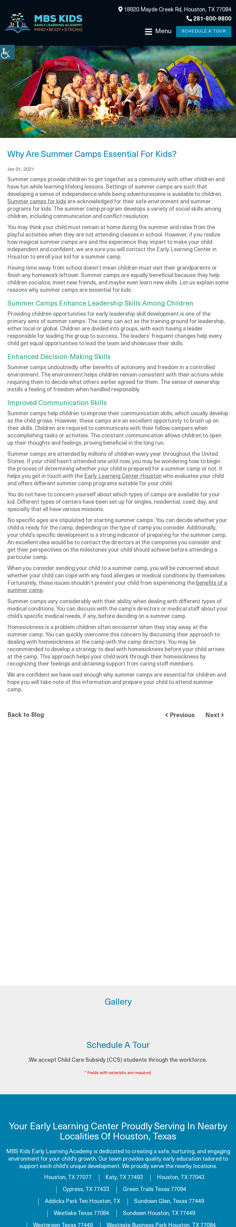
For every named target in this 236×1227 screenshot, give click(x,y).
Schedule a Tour (204, 31)
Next (214, 715)
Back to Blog (25, 715)
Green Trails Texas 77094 (154, 1190)
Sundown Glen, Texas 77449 (169, 1202)
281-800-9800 (209, 19)
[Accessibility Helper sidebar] (7, 52)
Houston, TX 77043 (180, 1178)
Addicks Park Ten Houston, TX (82, 1202)
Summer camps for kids (36, 202)
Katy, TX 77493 (124, 1178)
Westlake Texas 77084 (81, 1214)
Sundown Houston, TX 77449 (159, 1214)
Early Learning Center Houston (123, 476)
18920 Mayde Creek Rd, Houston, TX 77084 (174, 9)
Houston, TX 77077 (68, 1178)
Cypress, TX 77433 (86, 1190)
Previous (180, 715)
